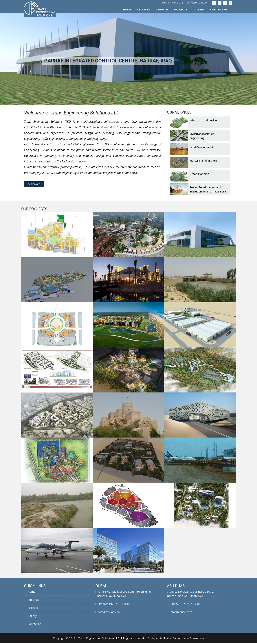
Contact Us (218, 9)
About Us (144, 9)
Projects (180, 9)
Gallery (199, 9)
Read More (34, 184)
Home (127, 9)
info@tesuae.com (198, 2)
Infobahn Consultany (190, 638)
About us (31, 599)
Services (162, 9)
